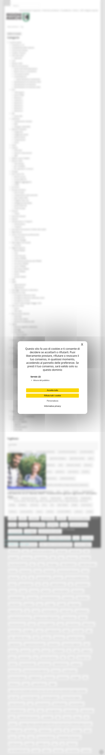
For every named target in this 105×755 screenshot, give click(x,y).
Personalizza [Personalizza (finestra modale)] (52, 401)
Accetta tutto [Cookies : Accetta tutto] (52, 390)
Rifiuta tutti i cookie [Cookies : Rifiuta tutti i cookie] (52, 395)
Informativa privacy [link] (52, 406)
